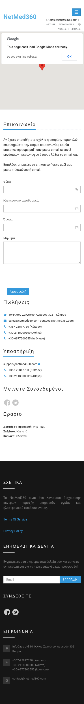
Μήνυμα (9, 238)
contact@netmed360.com (29, 678)
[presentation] (37, 275)
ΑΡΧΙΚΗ (50, 24)
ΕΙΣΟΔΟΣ (76, 29)
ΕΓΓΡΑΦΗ (70, 579)
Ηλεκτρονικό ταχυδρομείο (21, 200)
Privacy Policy (13, 531)
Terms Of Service (15, 519)
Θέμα (7, 182)
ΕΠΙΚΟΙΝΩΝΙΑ (66, 24)
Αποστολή (18, 291)
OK (69, 56)
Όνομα (8, 219)
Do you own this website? (22, 56)
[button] (42, 67)
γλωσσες (62, 29)
